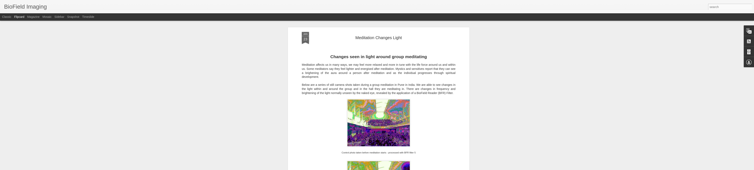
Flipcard (19, 16)
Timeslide (88, 16)
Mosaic (46, 16)
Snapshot (73, 16)
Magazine (33, 16)
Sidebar (59, 16)
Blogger (390, 168)
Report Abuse (402, 168)
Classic (6, 16)
